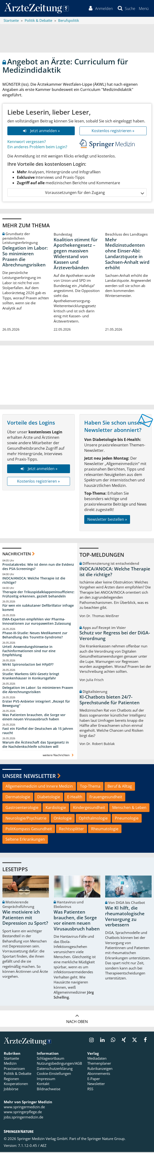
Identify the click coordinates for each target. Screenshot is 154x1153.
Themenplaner (99, 1064)
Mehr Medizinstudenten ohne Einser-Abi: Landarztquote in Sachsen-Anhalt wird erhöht (127, 255)
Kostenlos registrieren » (113, 131)
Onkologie (63, 819)
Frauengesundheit (105, 797)
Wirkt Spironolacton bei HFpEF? (27, 665)
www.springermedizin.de (24, 1107)
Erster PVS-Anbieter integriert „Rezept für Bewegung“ (36, 704)
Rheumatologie (104, 829)
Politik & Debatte (17, 1074)
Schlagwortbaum (50, 1059)
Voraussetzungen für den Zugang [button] (94, 193)
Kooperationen (16, 1084)
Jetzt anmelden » (41, 131)
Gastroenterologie (21, 808)
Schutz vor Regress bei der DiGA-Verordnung (114, 637)
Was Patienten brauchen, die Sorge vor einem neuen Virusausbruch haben (33, 718)
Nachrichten (16, 554)
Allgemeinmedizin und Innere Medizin (39, 787)
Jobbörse (11, 1089)
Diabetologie (48, 797)
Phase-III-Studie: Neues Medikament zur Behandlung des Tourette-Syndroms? (34, 636)
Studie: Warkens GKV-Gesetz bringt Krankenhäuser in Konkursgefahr (30, 677)
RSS (90, 1089)
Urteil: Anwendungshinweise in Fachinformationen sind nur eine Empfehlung (29, 651)
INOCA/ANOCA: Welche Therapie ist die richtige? (33, 581)
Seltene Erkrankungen (25, 840)
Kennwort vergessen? (26, 142)
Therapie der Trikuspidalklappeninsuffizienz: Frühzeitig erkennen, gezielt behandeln (38, 595)
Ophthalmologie (93, 819)
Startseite (11, 1059)
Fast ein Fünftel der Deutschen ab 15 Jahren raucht (37, 731)
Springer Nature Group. (106, 1139)
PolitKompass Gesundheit (28, 829)
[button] (143, 9)
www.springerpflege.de (23, 1113)
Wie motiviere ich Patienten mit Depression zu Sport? (25, 918)
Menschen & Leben (129, 808)
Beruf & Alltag (119, 787)
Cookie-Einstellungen (54, 1074)
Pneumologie (127, 819)
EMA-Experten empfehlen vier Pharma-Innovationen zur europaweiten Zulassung (36, 622)
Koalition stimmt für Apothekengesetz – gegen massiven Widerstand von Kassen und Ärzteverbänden (76, 255)
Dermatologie (17, 797)
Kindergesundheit (89, 808)
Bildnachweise (48, 1089)
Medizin (10, 1064)
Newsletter (96, 1084)
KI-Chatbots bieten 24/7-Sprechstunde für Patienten (109, 701)
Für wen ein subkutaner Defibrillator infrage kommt (38, 608)
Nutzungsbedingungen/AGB (59, 1064)
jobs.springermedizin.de (23, 1118)
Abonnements (98, 1074)
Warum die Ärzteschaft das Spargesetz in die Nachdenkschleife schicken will (35, 745)
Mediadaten (97, 1059)
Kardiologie (56, 808)
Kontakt (43, 1084)
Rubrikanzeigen (99, 1069)
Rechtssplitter (71, 829)
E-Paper (93, 1079)
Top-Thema (90, 787)
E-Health (74, 797)
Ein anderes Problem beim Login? (37, 148)
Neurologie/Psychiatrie (26, 819)
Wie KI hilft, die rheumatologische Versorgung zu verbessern (125, 917)
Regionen (11, 1079)
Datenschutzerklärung (55, 1069)
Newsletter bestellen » (107, 520)
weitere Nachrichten (59, 756)
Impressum (46, 1079)
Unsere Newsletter (29, 776)
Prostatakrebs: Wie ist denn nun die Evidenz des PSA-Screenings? (38, 567)
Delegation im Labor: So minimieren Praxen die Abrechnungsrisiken (25, 257)
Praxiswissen (14, 1069)
